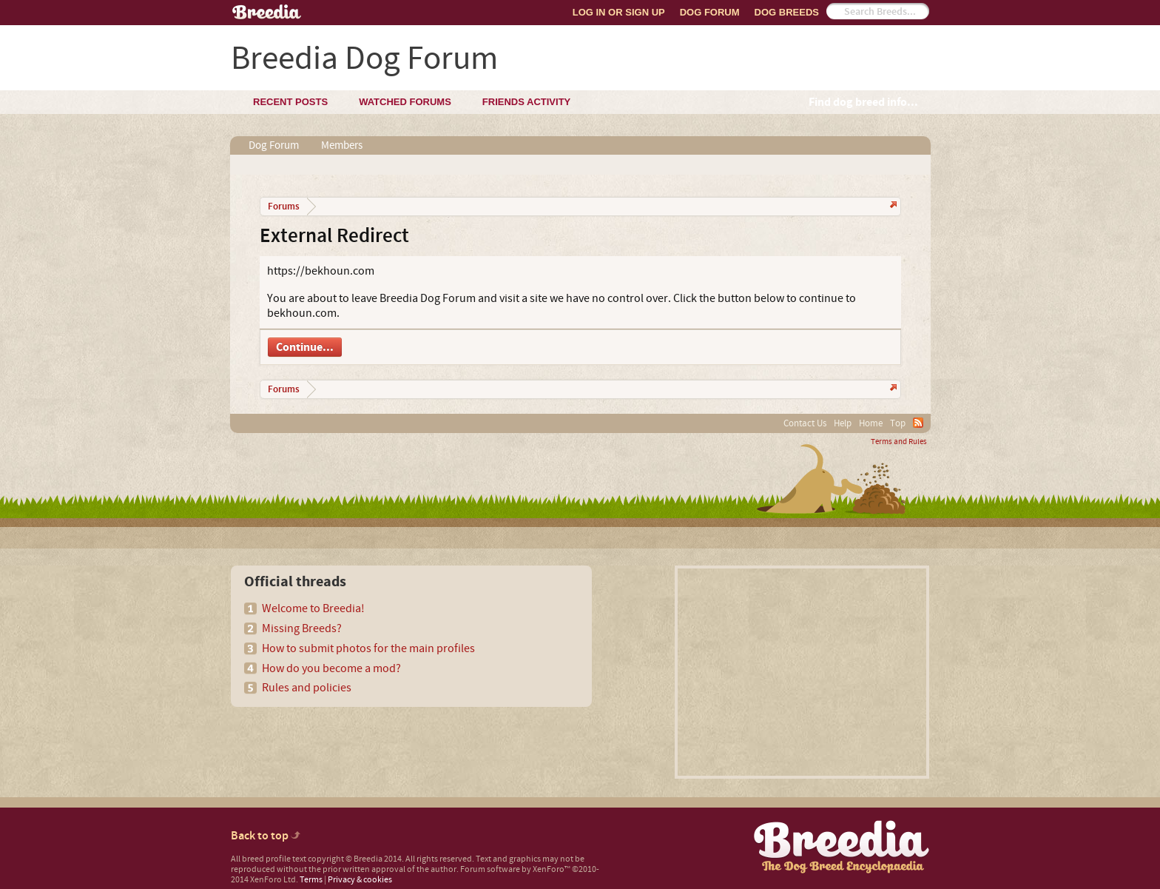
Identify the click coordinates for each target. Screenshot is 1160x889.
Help (843, 423)
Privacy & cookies (360, 879)
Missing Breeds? (302, 628)
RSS (918, 422)
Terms (311, 879)
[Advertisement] (802, 672)
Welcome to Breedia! (313, 608)
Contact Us (804, 423)
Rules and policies (306, 687)
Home (871, 423)
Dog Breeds (787, 12)
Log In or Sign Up (619, 12)
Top (898, 423)
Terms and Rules (899, 442)
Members (341, 145)
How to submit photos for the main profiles (368, 648)
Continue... (305, 347)
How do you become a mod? (331, 668)
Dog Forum (710, 12)
